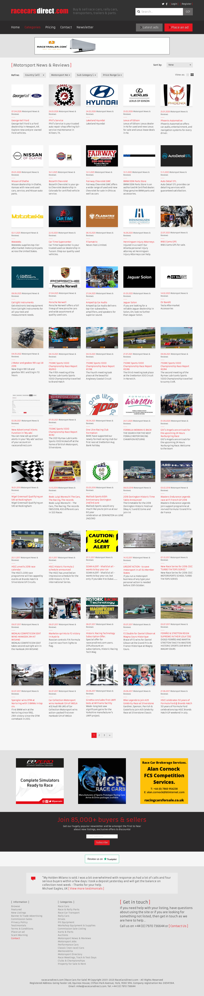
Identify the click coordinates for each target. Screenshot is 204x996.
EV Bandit (166, 302)
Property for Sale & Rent (72, 963)
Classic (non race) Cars (71, 947)
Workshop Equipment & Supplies (76, 925)
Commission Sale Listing (72, 928)
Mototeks (16, 242)
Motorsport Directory (70, 954)
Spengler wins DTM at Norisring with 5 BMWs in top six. (27, 703)
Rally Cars (63, 915)
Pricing (50, 27)
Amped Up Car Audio (96, 302)
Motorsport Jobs (67, 941)
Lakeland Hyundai (95, 120)
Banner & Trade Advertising (26, 915)
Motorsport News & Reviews (74, 938)
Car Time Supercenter (60, 242)
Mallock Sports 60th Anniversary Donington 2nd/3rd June (98, 499)
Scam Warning (19, 935)
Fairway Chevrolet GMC (98, 181)
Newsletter (85, 27)
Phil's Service (56, 120)
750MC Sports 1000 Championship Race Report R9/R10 (63, 366)
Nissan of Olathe (20, 181)
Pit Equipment (66, 922)
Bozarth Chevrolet (58, 181)
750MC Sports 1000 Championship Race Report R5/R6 (137, 366)
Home (15, 27)
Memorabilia (65, 951)
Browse (15, 906)
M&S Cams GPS (169, 241)
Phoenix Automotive (171, 120)
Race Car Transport (69, 912)
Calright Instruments (22, 302)
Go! (188, 11)
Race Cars (63, 906)
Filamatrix (92, 242)
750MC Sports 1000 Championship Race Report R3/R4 (175, 366)
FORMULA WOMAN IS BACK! (137, 430)
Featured (16, 909)
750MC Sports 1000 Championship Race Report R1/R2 (63, 431)
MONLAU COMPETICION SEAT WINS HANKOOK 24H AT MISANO (26, 636)
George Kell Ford (20, 120)
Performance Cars (68, 944)
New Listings (18, 912)
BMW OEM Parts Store (134, 181)
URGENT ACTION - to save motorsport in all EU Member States (138, 569)
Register (186, 3)
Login (174, 3)
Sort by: (157, 64)
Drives (61, 919)
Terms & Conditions (22, 928)
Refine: (15, 75)
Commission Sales (21, 919)
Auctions (63, 935)
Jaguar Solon (130, 302)
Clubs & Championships (71, 960)
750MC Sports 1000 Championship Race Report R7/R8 (100, 366)
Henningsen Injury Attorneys (138, 242)
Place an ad (179, 27)
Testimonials (18, 925)
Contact (66, 27)
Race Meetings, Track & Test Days (77, 957)
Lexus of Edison (131, 120)
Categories (33, 27)
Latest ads (149, 27)
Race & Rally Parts (68, 909)
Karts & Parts (65, 931)
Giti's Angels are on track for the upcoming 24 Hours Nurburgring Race (175, 433)
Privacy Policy (19, 922)
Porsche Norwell (57, 302)
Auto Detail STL (168, 181)
